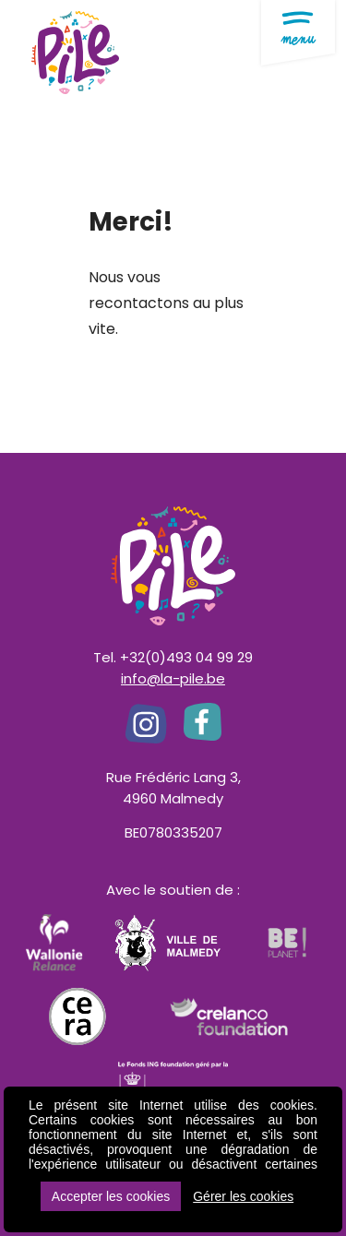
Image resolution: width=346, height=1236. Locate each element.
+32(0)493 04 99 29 (186, 657)
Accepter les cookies (111, 1196)
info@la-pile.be (173, 678)
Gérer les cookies (243, 1196)
